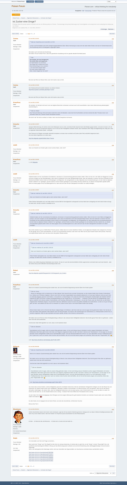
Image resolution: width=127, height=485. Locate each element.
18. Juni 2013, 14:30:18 (34, 270)
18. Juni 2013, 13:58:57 (34, 189)
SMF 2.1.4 (13, 483)
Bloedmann (17, 409)
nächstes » (111, 29)
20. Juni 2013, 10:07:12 (34, 438)
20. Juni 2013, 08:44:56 (34, 284)
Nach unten (15, 33)
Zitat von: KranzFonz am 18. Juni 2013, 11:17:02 (43, 42)
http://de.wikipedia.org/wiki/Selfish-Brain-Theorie (41, 138)
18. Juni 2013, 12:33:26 (34, 85)
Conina (15, 38)
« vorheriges (103, 29)
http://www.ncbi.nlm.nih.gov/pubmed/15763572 (41, 454)
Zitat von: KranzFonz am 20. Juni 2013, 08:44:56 (43, 350)
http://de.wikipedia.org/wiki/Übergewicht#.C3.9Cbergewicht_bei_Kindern (47, 273)
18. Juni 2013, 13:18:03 (34, 102)
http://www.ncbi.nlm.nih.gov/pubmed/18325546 (41, 459)
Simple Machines (25, 483)
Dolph (15, 438)
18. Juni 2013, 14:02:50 (34, 209)
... (33, 33)
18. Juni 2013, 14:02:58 (34, 239)
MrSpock (16, 346)
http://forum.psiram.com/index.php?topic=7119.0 (41, 89)
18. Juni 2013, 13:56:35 (34, 159)
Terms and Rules (106, 483)
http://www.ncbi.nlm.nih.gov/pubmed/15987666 (41, 452)
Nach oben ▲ (113, 483)
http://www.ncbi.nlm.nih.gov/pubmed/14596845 (41, 457)
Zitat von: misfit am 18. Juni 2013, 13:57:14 (41, 213)
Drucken (112, 33)
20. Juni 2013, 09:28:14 (34, 409)
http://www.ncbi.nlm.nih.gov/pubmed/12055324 (41, 455)
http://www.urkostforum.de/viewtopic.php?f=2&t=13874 (46, 340)
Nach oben (15, 466)
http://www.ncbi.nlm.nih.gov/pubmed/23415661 (41, 460)
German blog (88, 10)
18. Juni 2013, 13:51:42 (34, 145)
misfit (15, 145)
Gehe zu (92, 473)
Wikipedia (35, 162)
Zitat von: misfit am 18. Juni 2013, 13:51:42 (41, 193)
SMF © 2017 (18, 483)
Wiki (83, 10)
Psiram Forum (18, 6)
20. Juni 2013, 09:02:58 (34, 346)
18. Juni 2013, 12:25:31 (34, 38)
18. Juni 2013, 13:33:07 (34, 124)
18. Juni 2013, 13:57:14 (34, 173)
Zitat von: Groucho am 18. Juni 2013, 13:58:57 (42, 243)
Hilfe (101, 483)
